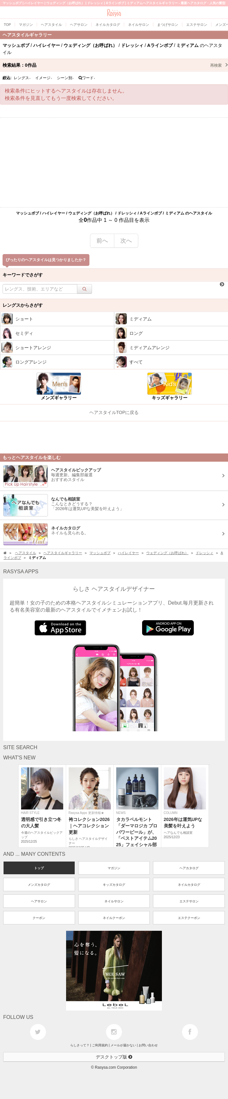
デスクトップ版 (114, 1056)
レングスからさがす (23, 305)
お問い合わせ (148, 1045)
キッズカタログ (114, 884)
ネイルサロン (114, 901)
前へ (102, 240)
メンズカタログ (39, 884)
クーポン (39, 918)
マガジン (114, 868)
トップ (39, 868)
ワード (87, 78)
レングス (22, 78)
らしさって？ (79, 1045)
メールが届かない (123, 1045)
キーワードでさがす (23, 274)
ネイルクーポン (114, 918)
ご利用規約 (100, 1045)
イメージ (43, 78)
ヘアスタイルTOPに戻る (114, 412)
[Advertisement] (114, 162)
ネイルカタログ (189, 884)
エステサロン (189, 901)
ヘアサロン (39, 901)
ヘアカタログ (189, 868)
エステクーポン (189, 918)
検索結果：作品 (115, 65)
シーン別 (65, 78)
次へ (126, 240)
